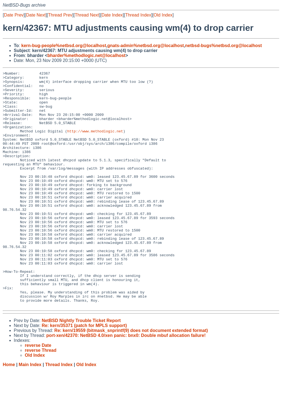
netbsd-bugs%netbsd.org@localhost (223, 45)
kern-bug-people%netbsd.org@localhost (63, 45)
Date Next (35, 15)
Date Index (112, 15)
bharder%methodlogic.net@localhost (86, 55)
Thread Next (87, 15)
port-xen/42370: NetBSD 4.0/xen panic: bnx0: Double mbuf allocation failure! (126, 382)
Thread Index (138, 15)
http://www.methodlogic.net (95, 143)
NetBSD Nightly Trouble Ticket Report (81, 367)
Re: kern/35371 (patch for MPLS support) (84, 372)
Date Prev (13, 15)
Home (9, 411)
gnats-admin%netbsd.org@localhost (145, 45)
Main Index (30, 411)
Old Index (163, 15)
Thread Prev (60, 15)
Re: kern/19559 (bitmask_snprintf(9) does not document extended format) (131, 377)
